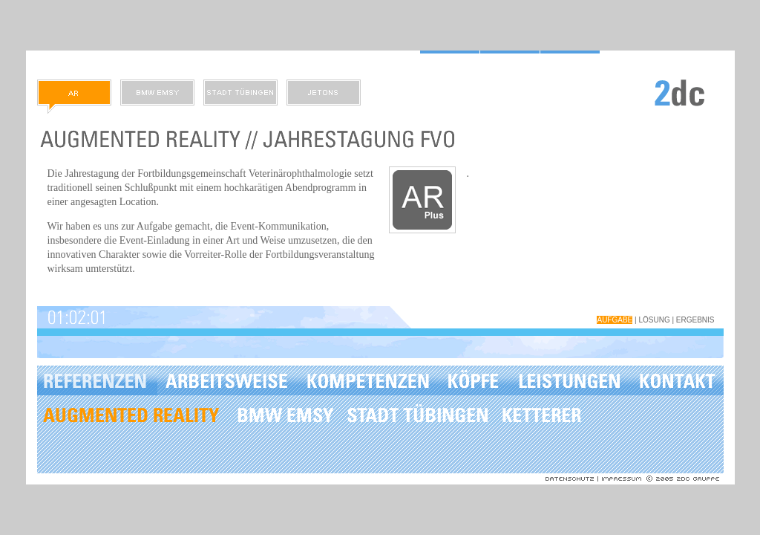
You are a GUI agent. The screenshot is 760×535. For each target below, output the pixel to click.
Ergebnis (695, 320)
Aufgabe (614, 320)
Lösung (653, 320)
